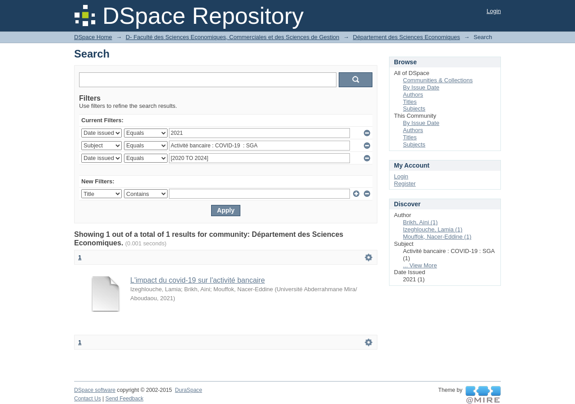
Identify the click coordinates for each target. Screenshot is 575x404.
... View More (420, 265)
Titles (410, 101)
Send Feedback (125, 398)
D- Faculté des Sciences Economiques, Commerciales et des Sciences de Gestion (232, 37)
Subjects (414, 108)
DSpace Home (93, 37)
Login (494, 11)
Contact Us (87, 398)
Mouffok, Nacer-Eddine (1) (437, 236)
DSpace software (94, 390)
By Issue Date (421, 87)
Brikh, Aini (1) (420, 222)
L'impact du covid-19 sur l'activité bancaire (197, 280)
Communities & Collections (438, 80)
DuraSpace (188, 390)
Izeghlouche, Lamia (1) (432, 229)
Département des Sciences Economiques (406, 37)
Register (405, 183)
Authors (413, 94)
